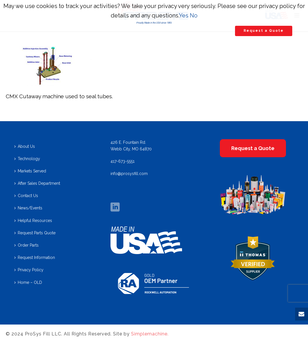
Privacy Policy (29, 270)
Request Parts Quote (35, 233)
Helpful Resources (33, 220)
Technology (27, 158)
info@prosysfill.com (129, 173)
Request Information (34, 257)
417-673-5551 (122, 161)
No (194, 15)
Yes (183, 15)
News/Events (28, 208)
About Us (24, 146)
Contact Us (26, 195)
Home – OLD (28, 282)
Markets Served (30, 171)
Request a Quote (264, 31)
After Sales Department (37, 183)
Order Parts (26, 245)
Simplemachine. (150, 334)
